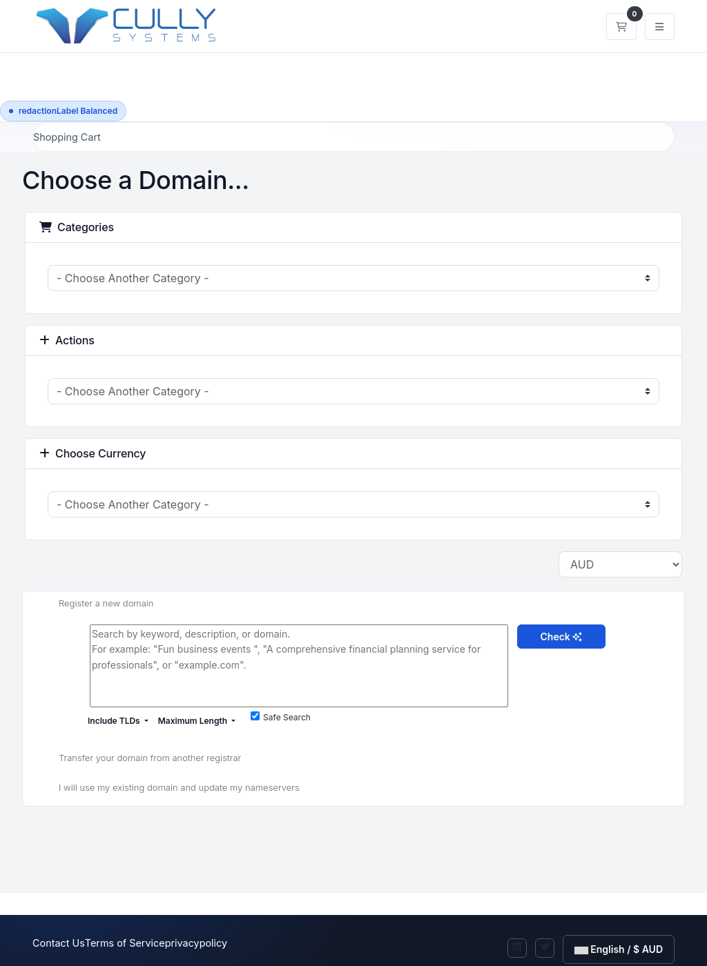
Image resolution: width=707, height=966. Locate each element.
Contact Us (58, 943)
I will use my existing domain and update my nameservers (168, 788)
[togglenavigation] (660, 26)
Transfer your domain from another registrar (139, 758)
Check (562, 636)
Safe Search (281, 716)
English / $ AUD (618, 949)
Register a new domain (95, 604)
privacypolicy (196, 943)
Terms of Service (125, 943)
